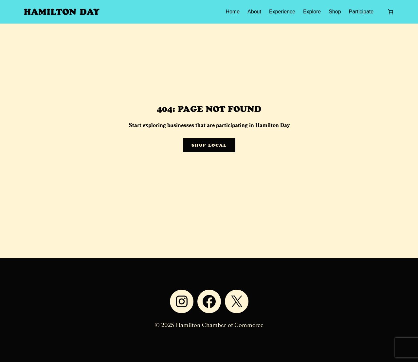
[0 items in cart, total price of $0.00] (390, 11)
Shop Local (209, 145)
